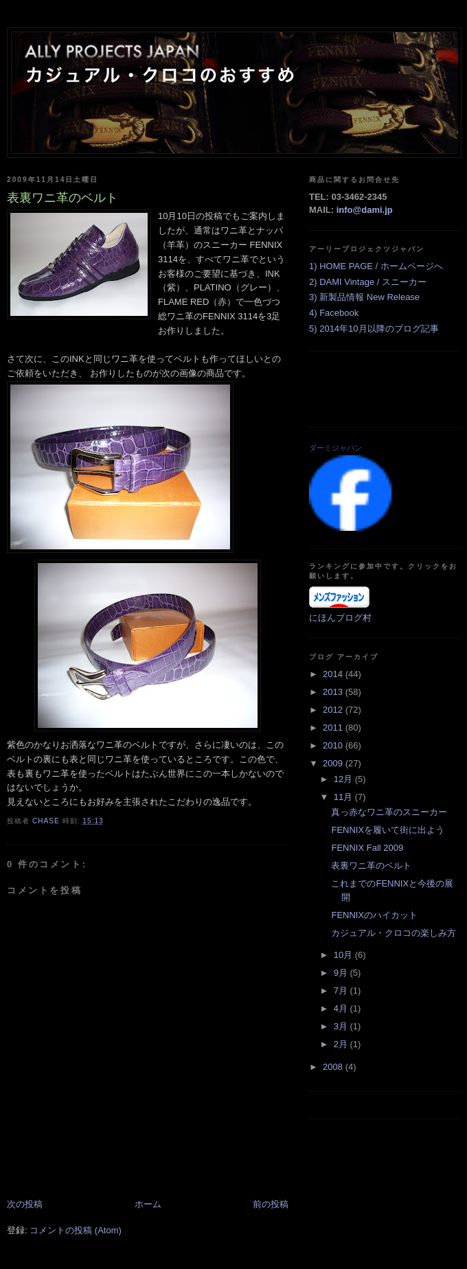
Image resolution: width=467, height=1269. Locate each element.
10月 (344, 955)
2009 (334, 763)
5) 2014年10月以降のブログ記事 (374, 328)
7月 (342, 990)
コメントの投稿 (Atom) (76, 1230)
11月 (344, 797)
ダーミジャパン (335, 448)
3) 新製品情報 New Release (364, 297)
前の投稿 (270, 1204)
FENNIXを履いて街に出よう (387, 830)
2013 (334, 692)
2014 (334, 674)
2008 (334, 1067)
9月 (342, 973)
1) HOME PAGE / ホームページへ (376, 266)
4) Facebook (333, 313)
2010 (334, 745)
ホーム (148, 1204)
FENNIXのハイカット (374, 915)
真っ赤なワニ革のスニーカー (389, 812)
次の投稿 (25, 1204)
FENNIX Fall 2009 (367, 848)
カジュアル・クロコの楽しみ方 (393, 933)
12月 (344, 779)
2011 (334, 727)
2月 (342, 1044)
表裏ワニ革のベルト (371, 865)
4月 (342, 1008)
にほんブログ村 (340, 618)
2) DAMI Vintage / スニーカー (367, 282)
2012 (334, 710)
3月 (342, 1026)
